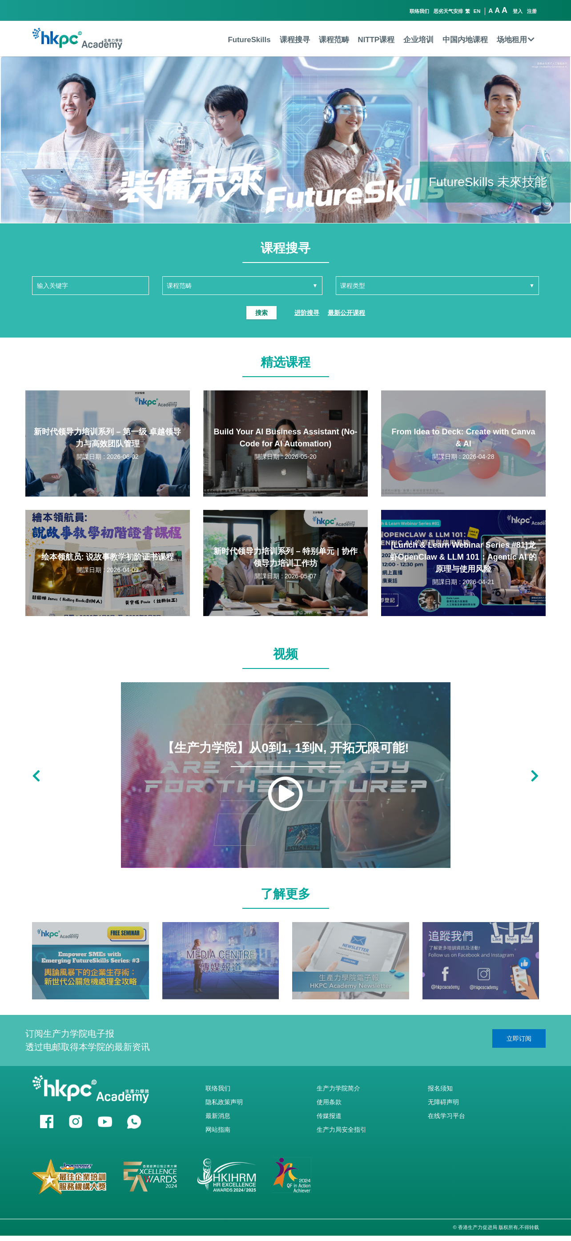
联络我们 (419, 11)
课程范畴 (334, 40)
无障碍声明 (443, 1102)
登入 (518, 11)
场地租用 (516, 40)
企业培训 (418, 40)
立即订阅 (519, 1038)
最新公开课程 (346, 312)
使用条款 (329, 1102)
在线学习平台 (446, 1115)
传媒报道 (329, 1115)
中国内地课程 (465, 40)
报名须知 (440, 1088)
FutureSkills (249, 40)
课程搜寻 (295, 40)
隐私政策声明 (224, 1102)
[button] (263, 209)
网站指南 (217, 1129)
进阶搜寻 (306, 312)
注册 (532, 11)
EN (477, 11)
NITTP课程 (376, 40)
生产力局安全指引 (341, 1129)
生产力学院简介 (338, 1088)
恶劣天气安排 (448, 11)
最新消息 (217, 1115)
